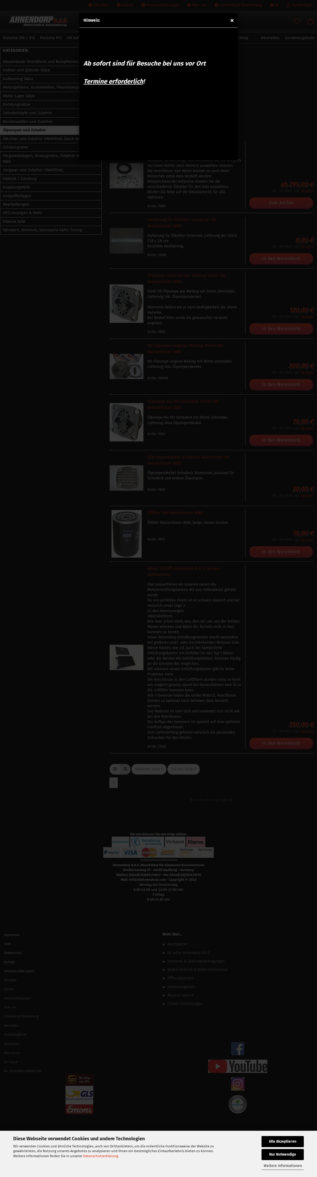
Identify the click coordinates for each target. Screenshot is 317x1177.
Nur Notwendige (282, 1154)
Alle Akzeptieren (282, 1141)
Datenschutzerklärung (100, 1156)
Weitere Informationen (283, 1166)
